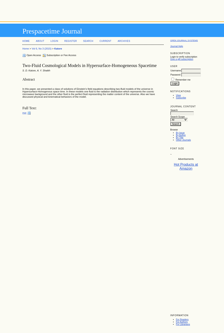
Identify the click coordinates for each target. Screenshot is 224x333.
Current (105, 41)
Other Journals (183, 140)
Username (175, 70)
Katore (58, 48)
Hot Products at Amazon (186, 166)
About (40, 41)
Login (54, 41)
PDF (24, 113)
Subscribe (181, 98)
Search (88, 41)
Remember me (183, 80)
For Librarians (183, 324)
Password (175, 75)
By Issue (180, 133)
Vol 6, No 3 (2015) (41, 48)
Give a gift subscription (181, 59)
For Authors (182, 322)
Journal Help (176, 46)
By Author (181, 135)
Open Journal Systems (184, 40)
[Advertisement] (112, 10)
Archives (124, 41)
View (178, 95)
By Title (179, 137)
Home (26, 41)
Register (70, 41)
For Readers (182, 319)
